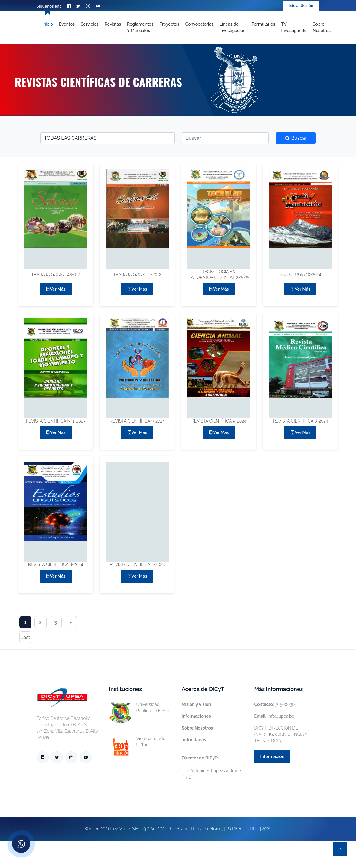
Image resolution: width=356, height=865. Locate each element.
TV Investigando (294, 27)
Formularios (263, 24)
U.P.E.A (234, 828)
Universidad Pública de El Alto (140, 707)
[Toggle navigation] (233, 27)
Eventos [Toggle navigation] (67, 24)
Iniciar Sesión (301, 5)
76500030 (274, 704)
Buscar (295, 138)
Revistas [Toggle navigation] (113, 24)
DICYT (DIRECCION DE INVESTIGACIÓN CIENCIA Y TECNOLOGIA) (281, 734)
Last (25, 637)
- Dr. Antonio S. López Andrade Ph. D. (211, 767)
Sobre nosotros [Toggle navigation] (322, 27)
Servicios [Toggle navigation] (90, 24)
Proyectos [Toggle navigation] (169, 24)
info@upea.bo (274, 716)
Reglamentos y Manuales (140, 27)
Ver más (56, 289)
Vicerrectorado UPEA (137, 742)
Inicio (48, 24)
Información (272, 756)
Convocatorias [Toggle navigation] (199, 24)
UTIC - (252, 828)
